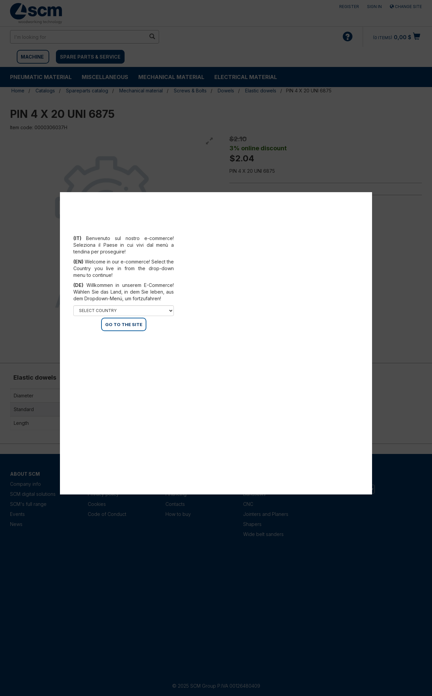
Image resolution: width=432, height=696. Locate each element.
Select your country (123, 230)
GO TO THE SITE (123, 324)
